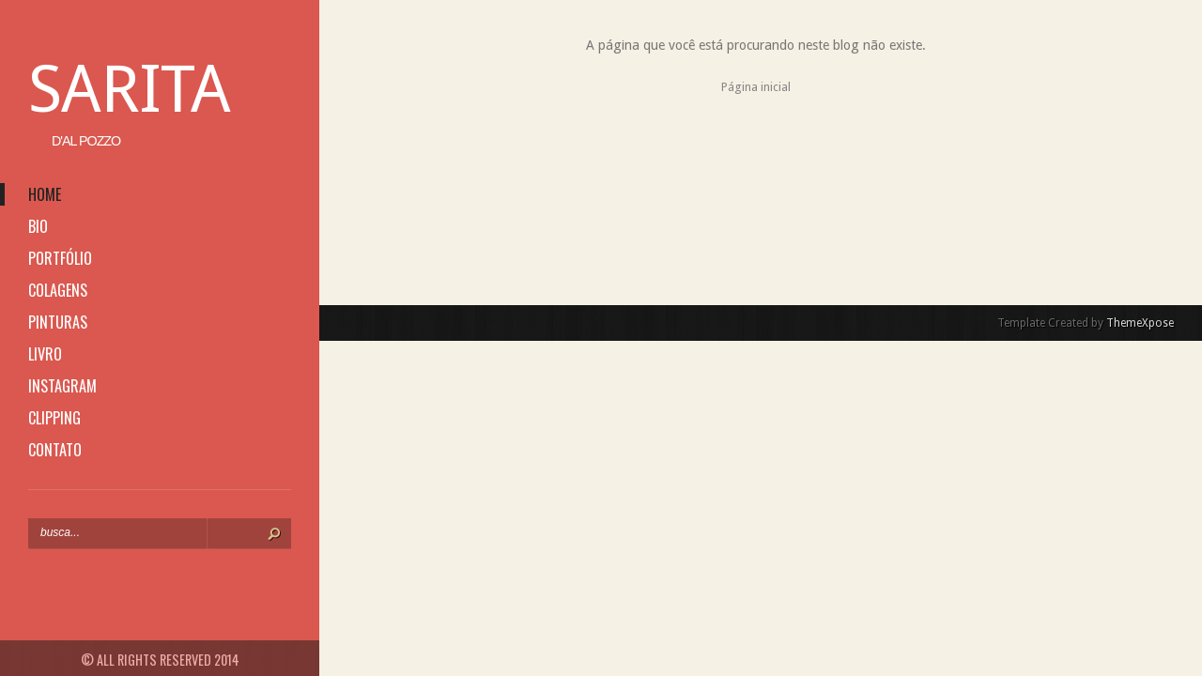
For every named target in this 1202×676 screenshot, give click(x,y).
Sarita (129, 89)
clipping (54, 418)
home (44, 194)
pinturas (57, 322)
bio (38, 226)
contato (55, 449)
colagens (57, 290)
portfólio (60, 258)
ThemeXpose (1140, 323)
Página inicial (756, 87)
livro (45, 354)
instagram (62, 386)
